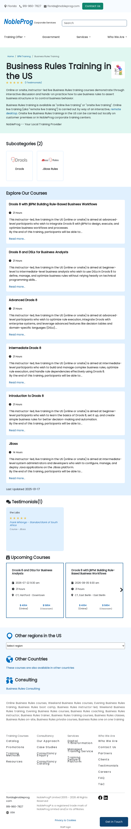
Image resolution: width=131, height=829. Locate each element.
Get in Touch (113, 822)
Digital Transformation (80, 742)
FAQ (101, 778)
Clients (103, 759)
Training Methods (13, 754)
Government (51, 37)
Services (83, 37)
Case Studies (47, 747)
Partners (105, 753)
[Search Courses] (94, 23)
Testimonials (108, 766)
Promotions (15, 747)
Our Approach (48, 741)
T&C (101, 784)
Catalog (12, 741)
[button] (121, 590)
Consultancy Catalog (47, 763)
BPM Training (24, 56)
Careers (104, 772)
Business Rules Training (46, 56)
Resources (14, 761)
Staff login (65, 827)
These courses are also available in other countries (40, 668)
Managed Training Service (80, 750)
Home (11, 56)
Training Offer (13, 37)
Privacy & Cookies (65, 820)
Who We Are (116, 37)
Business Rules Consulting (23, 689)
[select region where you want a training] (65, 646)
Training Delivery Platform (75, 759)
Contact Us (92, 6)
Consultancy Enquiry (47, 754)
